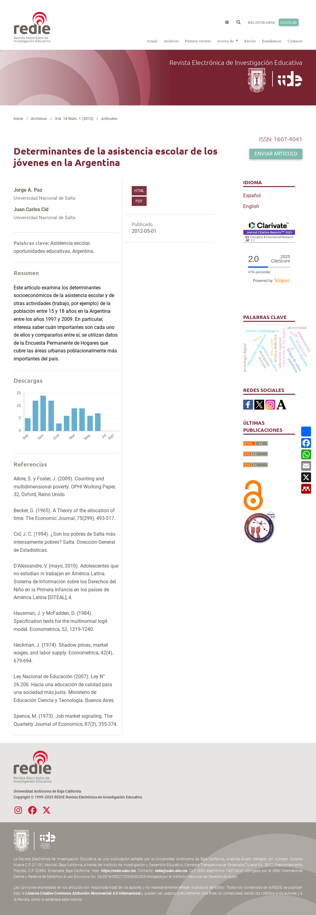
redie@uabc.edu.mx (171, 871)
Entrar (289, 22)
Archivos (171, 41)
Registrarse (262, 22)
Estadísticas (271, 41)
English (251, 206)
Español (252, 195)
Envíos (250, 41)
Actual (151, 41)
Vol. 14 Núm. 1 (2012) (74, 118)
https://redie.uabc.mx (118, 871)
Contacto (295, 41)
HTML (139, 191)
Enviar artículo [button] (275, 154)
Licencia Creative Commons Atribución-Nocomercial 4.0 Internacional (83, 893)
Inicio (18, 118)
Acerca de (226, 41)
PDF (139, 201)
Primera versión (198, 41)
